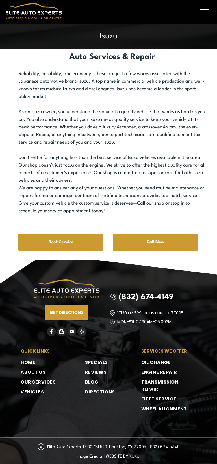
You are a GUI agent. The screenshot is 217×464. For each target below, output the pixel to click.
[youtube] (71, 332)
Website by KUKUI (123, 456)
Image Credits (89, 456)
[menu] (204, 12)
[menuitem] (43, 362)
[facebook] (51, 332)
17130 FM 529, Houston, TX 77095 (150, 313)
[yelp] (81, 332)
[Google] (61, 332)
